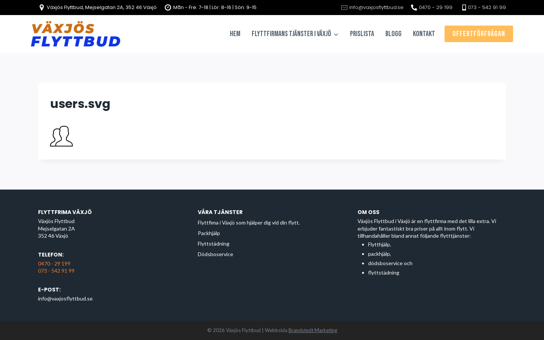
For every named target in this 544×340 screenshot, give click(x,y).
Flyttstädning (213, 243)
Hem (235, 33)
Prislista (362, 33)
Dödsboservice (215, 254)
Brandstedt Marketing (313, 330)
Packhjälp (209, 233)
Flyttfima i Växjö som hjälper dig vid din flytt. (249, 222)
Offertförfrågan (478, 33)
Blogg (393, 33)
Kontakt (424, 33)
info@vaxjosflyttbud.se (65, 298)
